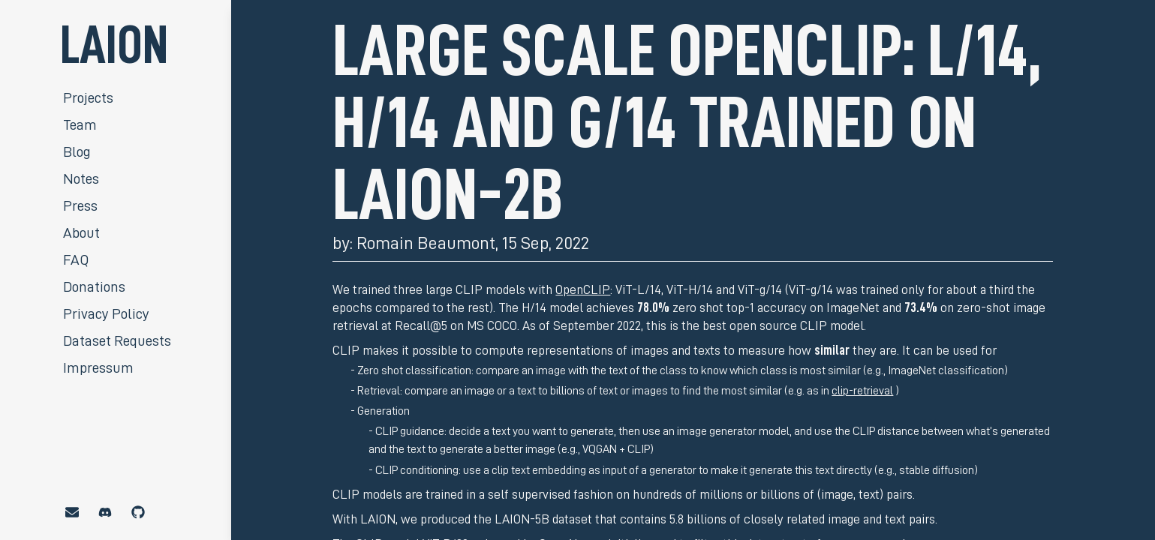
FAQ (76, 259)
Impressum (98, 367)
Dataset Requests (117, 340)
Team (80, 124)
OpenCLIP (582, 289)
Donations (94, 286)
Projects (88, 97)
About (81, 232)
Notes (81, 178)
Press (80, 205)
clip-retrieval (862, 391)
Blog (77, 151)
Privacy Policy (106, 313)
